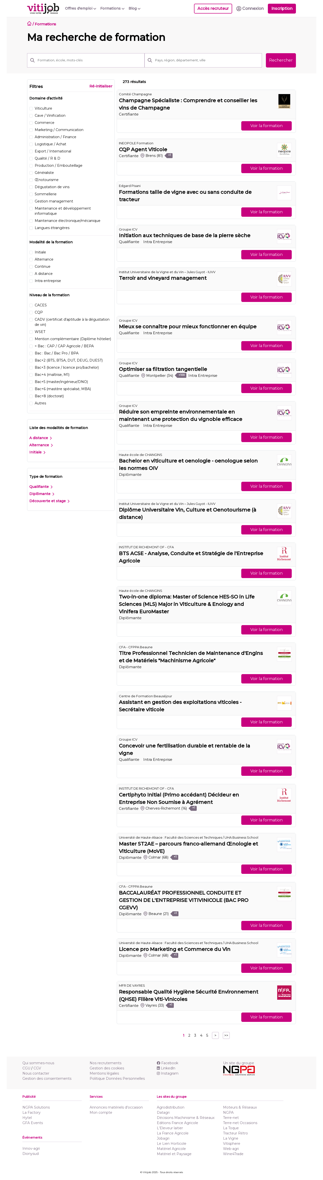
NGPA (228, 1112)
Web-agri (231, 1149)
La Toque (231, 1128)
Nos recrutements (105, 1063)
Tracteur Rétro (235, 1133)
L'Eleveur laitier (170, 1128)
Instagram (167, 1073)
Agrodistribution (170, 1107)
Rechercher (281, 60)
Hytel (27, 1117)
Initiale (37, 452)
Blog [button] (135, 8)
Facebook (167, 1063)
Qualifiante (40, 486)
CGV (37, 1068)
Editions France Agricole (177, 1123)
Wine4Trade (233, 1154)
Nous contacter (35, 1073)
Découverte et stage (49, 501)
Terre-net (231, 1117)
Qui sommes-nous (38, 1063)
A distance (40, 438)
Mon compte (101, 1112)
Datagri (163, 1112)
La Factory (31, 1112)
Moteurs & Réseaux (240, 1107)
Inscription (281, 8)
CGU (26, 1068)
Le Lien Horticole (171, 1143)
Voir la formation (266, 125)
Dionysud (30, 1153)
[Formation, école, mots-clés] (90, 60)
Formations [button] (112, 8)
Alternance (41, 445)
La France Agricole (173, 1133)
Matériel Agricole (171, 1149)
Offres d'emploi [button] (80, 8)
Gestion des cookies (107, 1068)
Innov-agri (31, 1148)
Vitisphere (231, 1143)
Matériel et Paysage (174, 1154)
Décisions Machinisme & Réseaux (185, 1117)
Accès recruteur (213, 8)
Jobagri (163, 1138)
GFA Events (32, 1123)
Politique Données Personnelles (117, 1078)
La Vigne (230, 1138)
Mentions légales (104, 1073)
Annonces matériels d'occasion (116, 1107)
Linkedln (166, 1068)
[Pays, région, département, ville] (207, 60)
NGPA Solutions (36, 1107)
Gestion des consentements (46, 1078)
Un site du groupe (238, 1063)
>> (226, 1035)
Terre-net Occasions (240, 1123)
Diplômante (41, 494)
